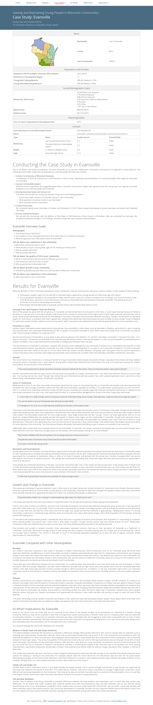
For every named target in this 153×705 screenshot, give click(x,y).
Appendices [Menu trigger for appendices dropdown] (103, 3)
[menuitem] (18, 3)
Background (31, 3)
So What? (74, 3)
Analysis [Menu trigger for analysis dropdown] (45, 3)
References (88, 3)
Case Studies (59, 3)
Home (18, 3)
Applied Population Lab (54, 701)
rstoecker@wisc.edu (118, 701)
